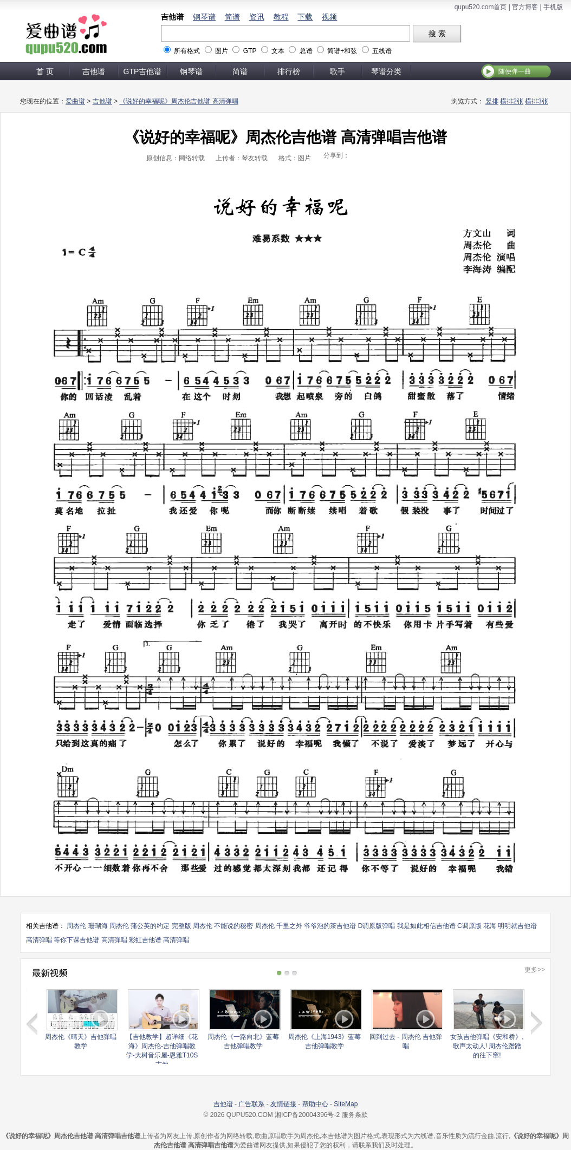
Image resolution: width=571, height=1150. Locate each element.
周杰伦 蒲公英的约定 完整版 (150, 926)
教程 (281, 16)
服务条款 (355, 1115)
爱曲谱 (75, 101)
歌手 (337, 71)
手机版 (553, 7)
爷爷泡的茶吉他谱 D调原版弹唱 (349, 926)
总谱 (306, 51)
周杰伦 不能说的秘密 (223, 926)
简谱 (232, 16)
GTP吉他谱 (143, 71)
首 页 (45, 71)
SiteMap (346, 1104)
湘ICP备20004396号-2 (307, 1115)
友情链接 (283, 1104)
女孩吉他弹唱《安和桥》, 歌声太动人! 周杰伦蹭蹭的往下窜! (486, 1046)
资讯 (256, 16)
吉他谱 (172, 16)
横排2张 (511, 101)
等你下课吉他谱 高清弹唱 (90, 940)
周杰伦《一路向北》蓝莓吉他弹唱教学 (243, 1041)
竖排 (491, 101)
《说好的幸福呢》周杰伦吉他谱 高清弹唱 (178, 101)
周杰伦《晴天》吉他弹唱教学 (80, 1041)
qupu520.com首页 (481, 7)
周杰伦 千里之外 (278, 926)
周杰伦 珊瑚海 (87, 926)
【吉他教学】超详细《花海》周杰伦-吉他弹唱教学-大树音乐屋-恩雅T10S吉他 (162, 1050)
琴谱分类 (386, 71)
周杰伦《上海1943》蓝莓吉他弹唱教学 (324, 1041)
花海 (489, 926)
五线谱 (382, 51)
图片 (221, 51)
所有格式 (187, 51)
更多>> (534, 969)
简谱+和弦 (342, 51)
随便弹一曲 (514, 71)
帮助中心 (315, 1104)
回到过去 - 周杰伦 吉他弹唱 (405, 1041)
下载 (305, 16)
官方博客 (525, 7)
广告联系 (251, 1104)
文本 (277, 51)
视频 (329, 16)
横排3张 (536, 101)
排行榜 (288, 71)
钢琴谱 (204, 16)
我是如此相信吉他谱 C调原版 (439, 926)
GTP (249, 51)
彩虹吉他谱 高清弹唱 (159, 940)
